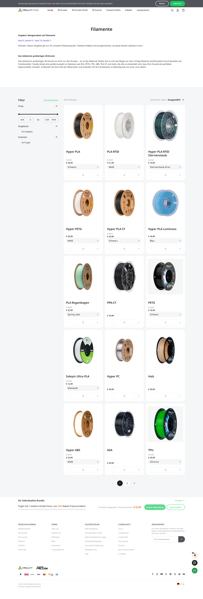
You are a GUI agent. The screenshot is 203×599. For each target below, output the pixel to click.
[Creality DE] (28, 10)
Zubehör (128, 10)
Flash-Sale (22, 549)
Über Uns (55, 529)
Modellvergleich (24, 529)
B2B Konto (56, 537)
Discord (121, 545)
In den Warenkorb (155, 507)
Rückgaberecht (90, 549)
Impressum (56, 545)
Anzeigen (180, 500)
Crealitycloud (123, 533)
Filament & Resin (113, 10)
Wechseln (177, 3)
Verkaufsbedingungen (93, 541)
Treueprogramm (58, 549)
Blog (53, 541)
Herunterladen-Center (93, 533)
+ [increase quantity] (97, 175)
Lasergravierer (143, 10)
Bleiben (162, 3)
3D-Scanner (97, 10)
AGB (86, 554)
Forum (120, 529)
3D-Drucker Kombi (80, 10)
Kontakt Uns (56, 533)
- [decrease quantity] (151, 175)
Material (21, 541)
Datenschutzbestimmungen (95, 537)
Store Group (123, 541)
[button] (176, 99)
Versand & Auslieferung (94, 545)
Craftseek (122, 554)
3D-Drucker (62, 10)
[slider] (19, 114)
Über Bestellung (91, 529)
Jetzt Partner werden (126, 549)
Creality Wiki (123, 537)
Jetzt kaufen (175, 507)
